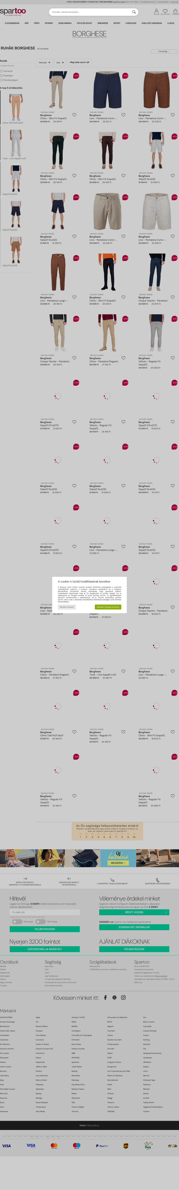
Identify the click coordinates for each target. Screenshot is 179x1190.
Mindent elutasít (67, 607)
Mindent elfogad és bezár (108, 607)
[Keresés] (134, 12)
